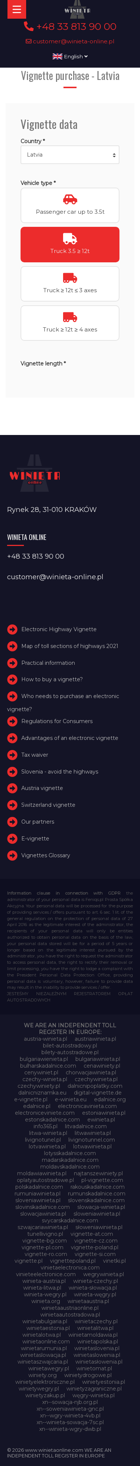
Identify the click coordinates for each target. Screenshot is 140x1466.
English (70, 56)
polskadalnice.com (39, 1186)
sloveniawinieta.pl (37, 1200)
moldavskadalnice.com (70, 1166)
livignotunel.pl (43, 1139)
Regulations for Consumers (57, 721)
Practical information (48, 663)
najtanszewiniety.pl (98, 1173)
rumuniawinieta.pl (37, 1193)
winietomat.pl (94, 1368)
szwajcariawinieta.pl (43, 1227)
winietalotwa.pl (41, 1334)
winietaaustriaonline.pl (70, 1308)
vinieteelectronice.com (46, 1274)
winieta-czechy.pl (95, 1281)
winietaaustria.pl (88, 1301)
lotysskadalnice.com (70, 1153)
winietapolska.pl (97, 1341)
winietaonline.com (46, 1341)
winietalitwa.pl (95, 1328)
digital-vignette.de (98, 1092)
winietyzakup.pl (45, 1395)
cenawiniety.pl (102, 1065)
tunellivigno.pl (45, 1234)
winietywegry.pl (39, 1388)
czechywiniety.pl (39, 1086)
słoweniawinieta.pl (98, 1227)
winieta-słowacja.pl (93, 1287)
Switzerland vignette (48, 805)
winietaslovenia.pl (96, 1348)
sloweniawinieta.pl (97, 1213)
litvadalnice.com (86, 1126)
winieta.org (45, 1301)
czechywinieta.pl (96, 1079)
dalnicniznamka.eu (42, 1092)
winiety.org (42, 1375)
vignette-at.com (92, 1234)
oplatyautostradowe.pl (45, 1180)
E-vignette (35, 838)
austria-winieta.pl (45, 1039)
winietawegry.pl (48, 1368)
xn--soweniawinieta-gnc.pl (70, 1408)
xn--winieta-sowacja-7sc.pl (70, 1422)
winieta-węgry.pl (95, 1294)
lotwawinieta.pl (92, 1146)
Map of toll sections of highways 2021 (69, 646)
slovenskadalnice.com (96, 1200)
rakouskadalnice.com (98, 1186)
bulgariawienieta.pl (44, 1059)
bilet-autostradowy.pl (70, 1045)
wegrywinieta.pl (103, 1274)
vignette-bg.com (44, 1240)
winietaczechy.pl (96, 1321)
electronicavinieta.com (87, 1106)
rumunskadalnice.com (96, 1193)
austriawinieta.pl (95, 1039)
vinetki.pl (114, 1260)
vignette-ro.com (46, 1254)
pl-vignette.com (102, 1180)
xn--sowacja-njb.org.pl (70, 1402)
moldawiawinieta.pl (41, 1173)
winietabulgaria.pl (44, 1321)
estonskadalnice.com (52, 1119)
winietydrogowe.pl (88, 1375)
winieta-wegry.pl (45, 1294)
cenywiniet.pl (41, 1072)
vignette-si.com (95, 1254)
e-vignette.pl (30, 1099)
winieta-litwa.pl (42, 1287)
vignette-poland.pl (94, 1247)
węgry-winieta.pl (93, 1395)
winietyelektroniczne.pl (45, 1382)
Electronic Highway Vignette (59, 629)
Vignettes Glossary (45, 855)
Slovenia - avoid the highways (59, 771)
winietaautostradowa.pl (70, 1314)
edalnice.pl (36, 1106)
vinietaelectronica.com (70, 1267)
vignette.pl (29, 1260)
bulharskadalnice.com (48, 1065)
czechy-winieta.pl (44, 1079)
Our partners (37, 821)
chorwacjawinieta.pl (91, 1072)
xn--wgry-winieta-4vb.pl (70, 1415)
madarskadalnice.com (70, 1160)
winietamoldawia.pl (93, 1334)
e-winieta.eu (71, 1099)
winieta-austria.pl (44, 1281)
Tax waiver (34, 754)
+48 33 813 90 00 (70, 27)
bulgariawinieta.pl (97, 1059)
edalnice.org (110, 1099)
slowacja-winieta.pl (101, 1207)
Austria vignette (42, 788)
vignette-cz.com (96, 1240)
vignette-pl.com (42, 1247)
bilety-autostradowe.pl (70, 1052)
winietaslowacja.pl (43, 1355)
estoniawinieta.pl (103, 1112)
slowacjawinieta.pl (43, 1213)
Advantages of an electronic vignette (69, 738)
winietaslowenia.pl (97, 1355)
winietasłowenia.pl (98, 1361)
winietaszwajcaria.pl (43, 1361)
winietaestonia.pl (48, 1328)
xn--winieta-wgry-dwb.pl (70, 1429)
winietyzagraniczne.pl (94, 1388)
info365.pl (45, 1126)
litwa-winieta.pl (48, 1133)
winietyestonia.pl (103, 1382)
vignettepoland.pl (73, 1260)
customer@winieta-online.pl (70, 41)
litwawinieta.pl (93, 1133)
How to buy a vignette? (52, 679)
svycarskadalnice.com (70, 1220)
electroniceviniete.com (45, 1112)
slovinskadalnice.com (42, 1207)
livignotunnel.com (91, 1139)
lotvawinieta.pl (47, 1146)
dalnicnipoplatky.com (95, 1086)
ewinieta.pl (101, 1119)
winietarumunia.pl (44, 1348)
